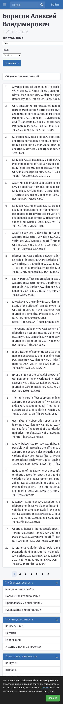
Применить (12, 63)
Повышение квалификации (22, 596)
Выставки (11, 669)
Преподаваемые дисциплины (24, 603)
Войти (55, 4)
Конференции (14, 626)
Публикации (13, 639)
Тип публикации (13, 37)
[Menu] (4, 5)
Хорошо (52, 698)
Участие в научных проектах (23, 646)
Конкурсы (11, 663)
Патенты (10, 633)
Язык (6, 50)
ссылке (44, 687)
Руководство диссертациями (23, 609)
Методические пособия (20, 589)
